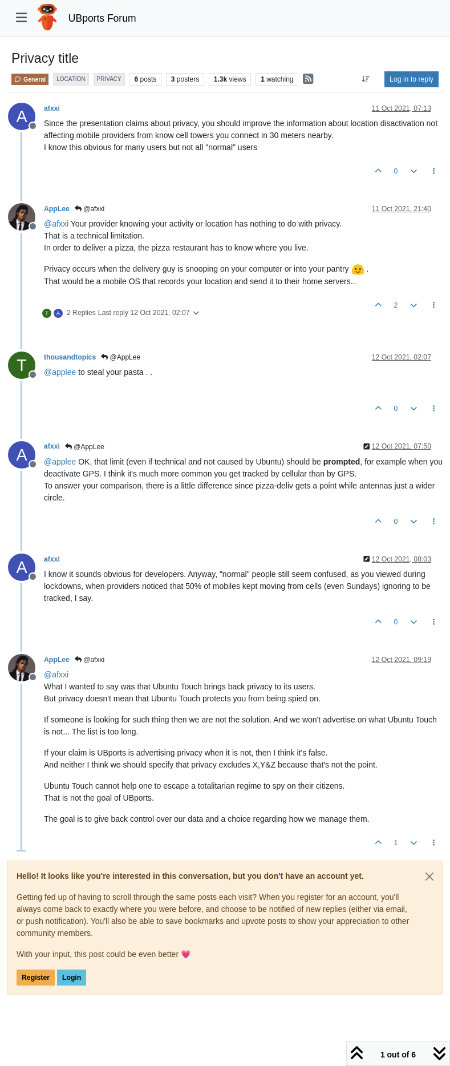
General (30, 79)
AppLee (57, 209)
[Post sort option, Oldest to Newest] (365, 79)
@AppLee (120, 357)
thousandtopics (70, 357)
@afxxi (89, 209)
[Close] (429, 876)
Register (36, 978)
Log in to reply (411, 79)
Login (71, 978)
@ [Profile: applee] (60, 372)
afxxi (52, 108)
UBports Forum (102, 18)
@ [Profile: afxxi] (56, 223)
